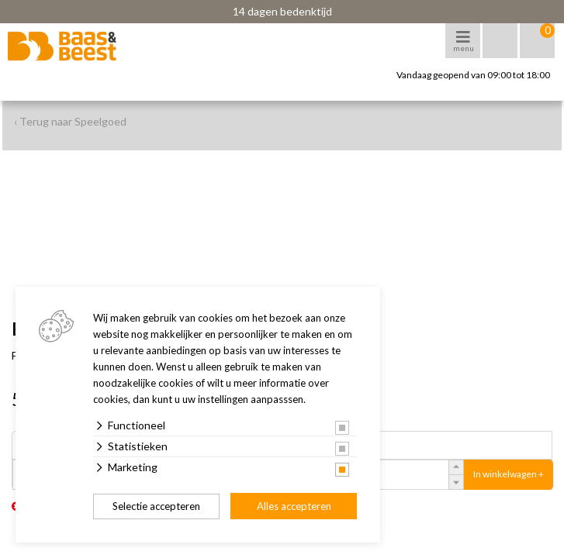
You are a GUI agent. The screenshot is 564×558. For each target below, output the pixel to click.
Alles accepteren (294, 506)
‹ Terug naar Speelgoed (70, 121)
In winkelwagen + (508, 474)
